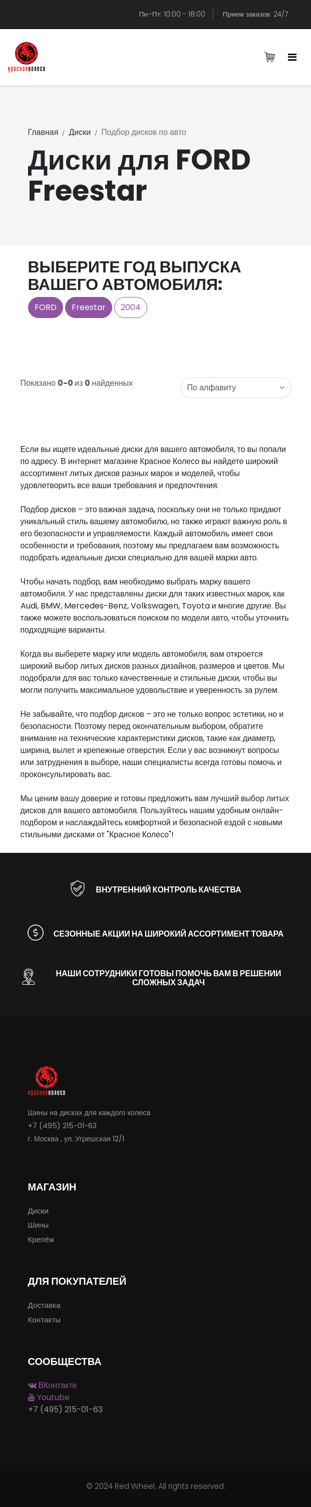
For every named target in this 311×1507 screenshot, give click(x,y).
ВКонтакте (52, 1385)
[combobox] (236, 387)
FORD (46, 307)
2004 (131, 307)
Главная (43, 132)
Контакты (44, 1319)
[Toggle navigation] (292, 57)
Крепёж (41, 1239)
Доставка (44, 1305)
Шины (38, 1225)
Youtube (49, 1397)
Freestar (89, 307)
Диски (80, 132)
